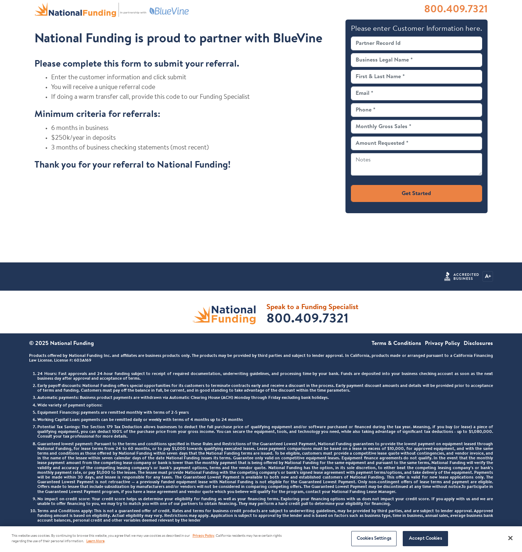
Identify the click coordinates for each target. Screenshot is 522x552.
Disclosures (478, 343)
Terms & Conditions (396, 343)
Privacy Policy (442, 343)
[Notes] (416, 164)
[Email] (416, 93)
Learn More (95, 541)
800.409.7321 (456, 10)
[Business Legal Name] (416, 60)
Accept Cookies (425, 538)
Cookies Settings (374, 538)
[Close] (510, 538)
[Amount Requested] (416, 143)
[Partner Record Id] (416, 43)
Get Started (416, 194)
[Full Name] (416, 77)
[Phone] (416, 110)
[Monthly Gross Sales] (416, 127)
